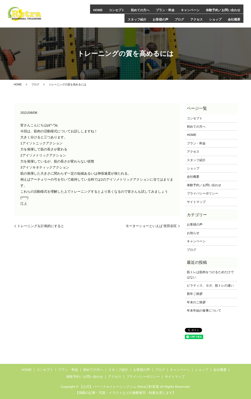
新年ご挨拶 (194, 294)
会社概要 (234, 19)
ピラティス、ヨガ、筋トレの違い (210, 285)
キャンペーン (190, 10)
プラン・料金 (165, 10)
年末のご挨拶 (196, 302)
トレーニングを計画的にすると (40, 226)
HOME (98, 10)
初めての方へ (140, 10)
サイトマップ (196, 201)
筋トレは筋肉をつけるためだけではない (210, 274)
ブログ (179, 19)
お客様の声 (160, 19)
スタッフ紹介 (137, 19)
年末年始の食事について (204, 310)
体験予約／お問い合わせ (223, 10)
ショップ (215, 19)
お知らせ (193, 232)
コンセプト (116, 10)
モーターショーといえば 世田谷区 (151, 226)
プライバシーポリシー (202, 193)
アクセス (196, 19)
